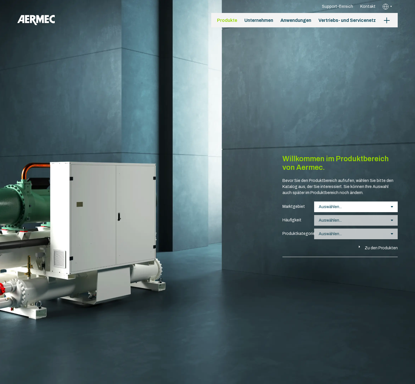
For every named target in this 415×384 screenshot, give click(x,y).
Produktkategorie (295, 233)
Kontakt (368, 6)
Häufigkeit (291, 220)
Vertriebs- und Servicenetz (347, 20)
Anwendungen (295, 20)
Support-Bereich (337, 6)
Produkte (227, 20)
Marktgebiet (293, 206)
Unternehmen (258, 20)
